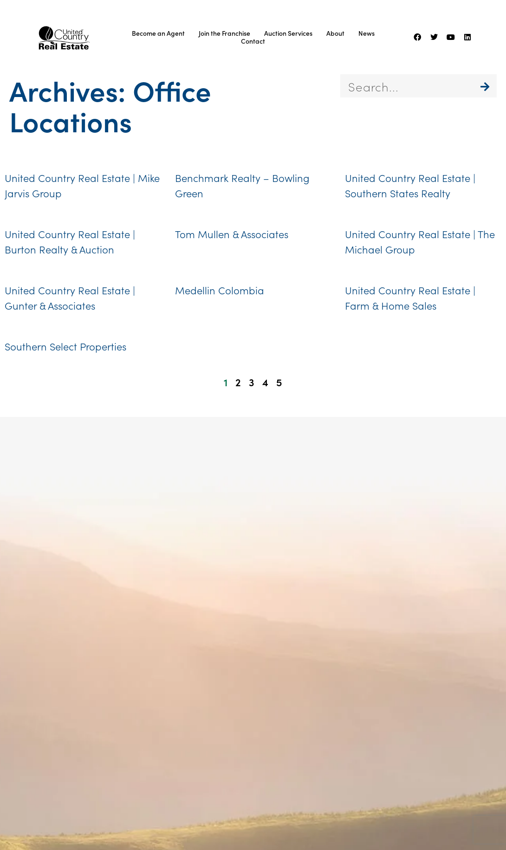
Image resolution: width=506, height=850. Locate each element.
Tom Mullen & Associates (231, 234)
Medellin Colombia (219, 290)
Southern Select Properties (65, 346)
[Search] (485, 85)
